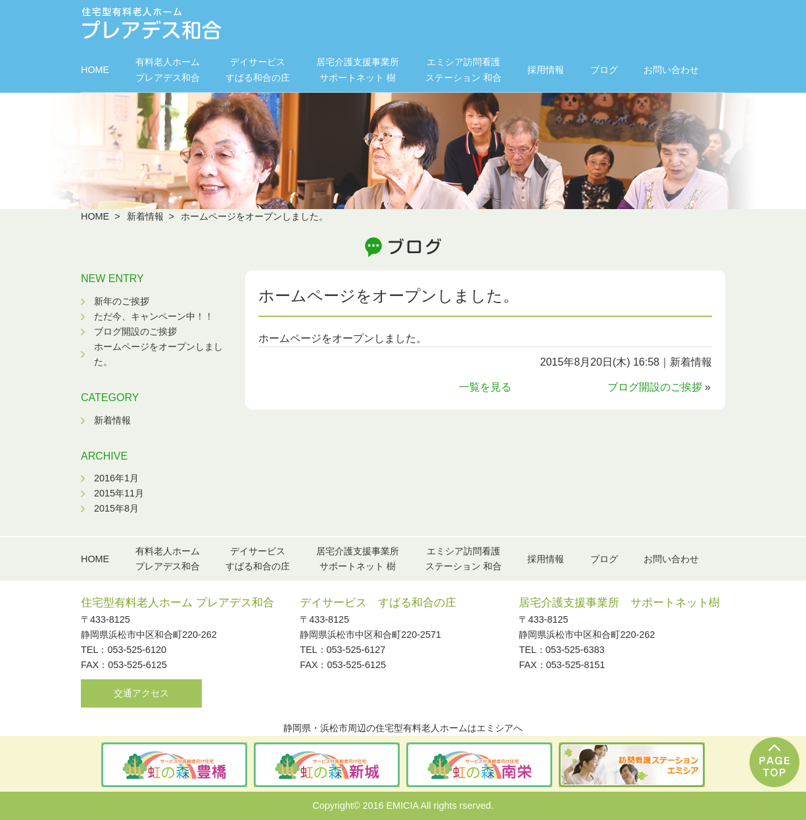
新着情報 (145, 216)
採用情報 (545, 69)
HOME (95, 69)
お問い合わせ (671, 69)
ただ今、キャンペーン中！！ (154, 316)
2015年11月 (119, 493)
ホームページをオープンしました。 (388, 295)
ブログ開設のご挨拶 (654, 387)
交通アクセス (141, 693)
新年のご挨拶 (121, 301)
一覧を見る (485, 387)
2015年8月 (116, 508)
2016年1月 (116, 478)
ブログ (604, 69)
